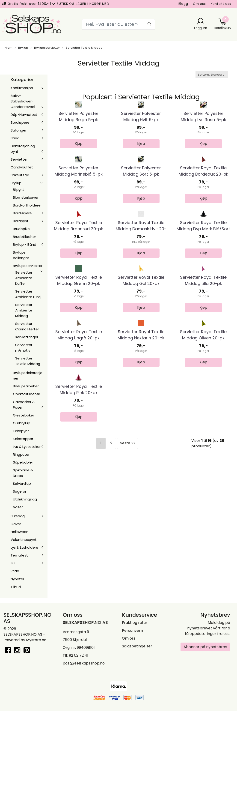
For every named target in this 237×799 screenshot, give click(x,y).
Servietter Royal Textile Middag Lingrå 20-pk (78, 527)
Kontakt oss (221, 4)
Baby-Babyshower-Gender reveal (23, 101)
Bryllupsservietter (45, 48)
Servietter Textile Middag (82, 48)
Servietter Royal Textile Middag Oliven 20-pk (203, 527)
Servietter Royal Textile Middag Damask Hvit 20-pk (141, 344)
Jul (13, 563)
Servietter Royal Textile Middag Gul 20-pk (141, 434)
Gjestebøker (23, 415)
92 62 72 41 (78, 743)
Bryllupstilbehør (26, 386)
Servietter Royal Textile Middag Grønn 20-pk (78, 434)
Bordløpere (20, 122)
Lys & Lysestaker (27, 446)
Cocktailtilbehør (26, 394)
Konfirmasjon (22, 87)
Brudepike (21, 228)
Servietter (19, 159)
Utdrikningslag (25, 499)
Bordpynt (21, 220)
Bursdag (18, 516)
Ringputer (21, 454)
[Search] (118, 24)
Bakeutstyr (20, 175)
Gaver (16, 523)
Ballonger (19, 130)
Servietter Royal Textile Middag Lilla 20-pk (203, 434)
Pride (15, 571)
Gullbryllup (21, 423)
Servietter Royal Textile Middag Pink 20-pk (78, 619)
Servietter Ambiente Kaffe (23, 278)
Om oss (199, 4)
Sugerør (19, 491)
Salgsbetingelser (137, 734)
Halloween (19, 531)
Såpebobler (23, 462)
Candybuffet (22, 167)
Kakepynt (21, 430)
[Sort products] (212, 74)
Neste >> (127, 673)
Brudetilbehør (24, 236)
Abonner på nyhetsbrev (205, 734)
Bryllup (21, 48)
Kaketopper (23, 438)
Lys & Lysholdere (24, 547)
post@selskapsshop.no (84, 751)
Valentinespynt (24, 539)
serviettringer (26, 337)
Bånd (15, 138)
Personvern (132, 718)
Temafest (19, 555)
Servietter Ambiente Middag (23, 310)
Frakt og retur (134, 710)
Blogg (183, 4)
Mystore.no (36, 727)
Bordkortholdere (27, 205)
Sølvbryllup (22, 483)
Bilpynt (18, 189)
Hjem (8, 48)
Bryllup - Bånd (24, 244)
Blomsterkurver (26, 197)
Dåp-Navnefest (24, 114)
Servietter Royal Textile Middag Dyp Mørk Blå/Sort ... (203, 344)
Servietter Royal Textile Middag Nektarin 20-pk (141, 527)
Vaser (18, 507)
